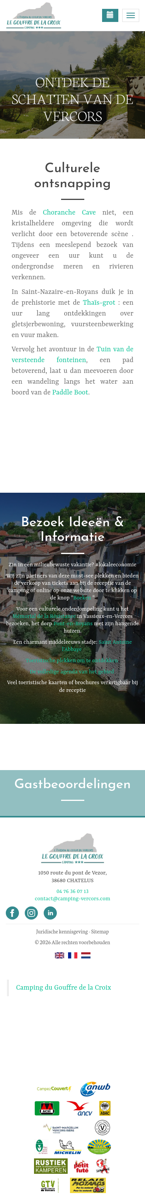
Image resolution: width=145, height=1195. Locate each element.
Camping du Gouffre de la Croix (63, 988)
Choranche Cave (69, 213)
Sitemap (100, 931)
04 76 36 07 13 (72, 891)
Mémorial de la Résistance (44, 616)
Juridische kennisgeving (62, 931)
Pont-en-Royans (72, 624)
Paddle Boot (70, 392)
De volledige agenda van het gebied (72, 672)
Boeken (82, 598)
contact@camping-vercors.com (72, 899)
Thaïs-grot (99, 303)
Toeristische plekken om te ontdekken (72, 661)
